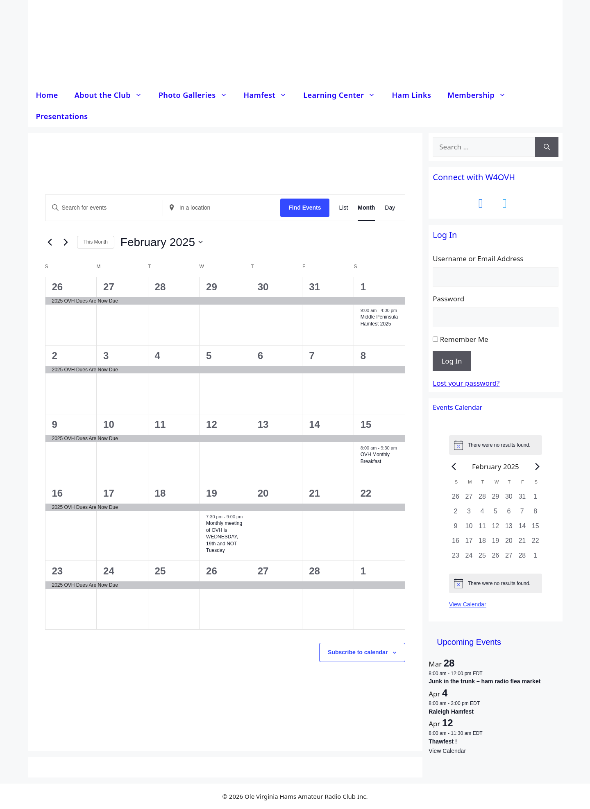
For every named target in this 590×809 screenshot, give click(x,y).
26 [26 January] (57, 286)
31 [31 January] (314, 286)
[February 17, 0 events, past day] (468, 543)
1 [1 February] (363, 286)
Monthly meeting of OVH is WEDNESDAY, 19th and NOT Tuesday (224, 536)
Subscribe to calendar (358, 652)
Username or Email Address (478, 258)
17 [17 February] (108, 493)
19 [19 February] (211, 493)
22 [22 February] (366, 493)
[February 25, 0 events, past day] (482, 558)
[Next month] (66, 242)
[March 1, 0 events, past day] (535, 558)
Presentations (62, 116)
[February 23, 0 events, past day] (455, 558)
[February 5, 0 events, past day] (495, 513)
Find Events (304, 207)
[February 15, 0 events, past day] (535, 528)
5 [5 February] (208, 355)
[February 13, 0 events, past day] (508, 528)
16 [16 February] (57, 493)
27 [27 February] (263, 570)
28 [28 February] (314, 570)
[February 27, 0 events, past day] (508, 558)
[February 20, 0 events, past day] (508, 543)
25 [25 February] (160, 570)
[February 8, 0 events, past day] (535, 513)
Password (448, 298)
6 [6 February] (260, 355)
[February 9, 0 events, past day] (455, 528)
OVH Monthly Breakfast (375, 458)
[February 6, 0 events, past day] (508, 513)
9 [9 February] (54, 424)
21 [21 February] (314, 493)
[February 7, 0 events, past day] (522, 513)
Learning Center (343, 95)
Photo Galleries (197, 95)
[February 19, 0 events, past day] (495, 543)
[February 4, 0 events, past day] (482, 513)
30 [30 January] (263, 286)
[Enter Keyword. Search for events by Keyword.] (104, 208)
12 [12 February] (211, 424)
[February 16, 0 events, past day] (455, 543)
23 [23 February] (57, 570)
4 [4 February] (157, 355)
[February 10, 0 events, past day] (468, 528)
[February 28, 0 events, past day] (522, 558)
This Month (96, 242)
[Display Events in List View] (343, 208)
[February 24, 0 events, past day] (468, 558)
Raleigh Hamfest (451, 711)
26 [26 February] (211, 570)
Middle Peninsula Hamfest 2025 (379, 320)
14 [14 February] (314, 424)
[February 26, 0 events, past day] (495, 558)
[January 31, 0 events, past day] (522, 499)
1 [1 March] (363, 570)
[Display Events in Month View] (366, 208)
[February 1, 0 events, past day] (535, 499)
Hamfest (269, 95)
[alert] (495, 445)
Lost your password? (466, 383)
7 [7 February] (311, 355)
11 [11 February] (160, 424)
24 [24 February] (108, 570)
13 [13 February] (263, 424)
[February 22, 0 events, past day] (535, 543)
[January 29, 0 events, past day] (495, 499)
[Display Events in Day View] (390, 208)
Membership (480, 95)
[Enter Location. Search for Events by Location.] (221, 208)
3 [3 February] (106, 355)
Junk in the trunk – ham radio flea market (484, 681)
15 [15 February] (366, 424)
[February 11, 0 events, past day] (482, 528)
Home (47, 95)
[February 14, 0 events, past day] (522, 528)
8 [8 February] (363, 355)
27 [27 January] (108, 286)
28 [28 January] (160, 286)
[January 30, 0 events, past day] (508, 499)
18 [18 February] (160, 493)
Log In (451, 361)
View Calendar (467, 604)
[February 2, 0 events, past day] (455, 513)
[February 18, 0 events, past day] (482, 543)
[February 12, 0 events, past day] (495, 528)
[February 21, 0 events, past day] (522, 543)
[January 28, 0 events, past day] (482, 499)
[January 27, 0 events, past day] (468, 499)
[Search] (546, 147)
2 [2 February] (54, 355)
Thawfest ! (443, 741)
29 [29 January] (211, 286)
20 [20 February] (263, 493)
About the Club (112, 95)
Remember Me (464, 339)
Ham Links (411, 95)
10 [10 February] (108, 424)
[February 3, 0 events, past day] (468, 513)
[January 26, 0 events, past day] (455, 499)
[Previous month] (50, 242)
